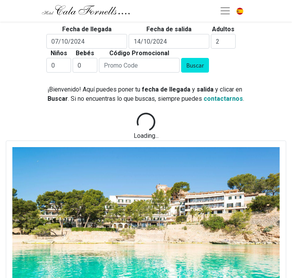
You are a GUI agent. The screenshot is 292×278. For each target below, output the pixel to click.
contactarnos (223, 98)
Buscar (195, 65)
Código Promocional (139, 53)
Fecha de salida (169, 29)
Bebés (85, 53)
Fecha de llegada (87, 29)
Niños (59, 53)
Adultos (223, 29)
